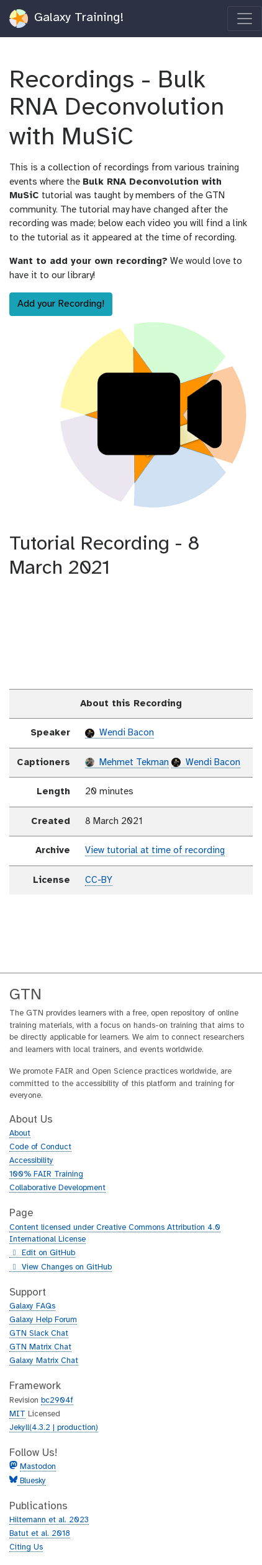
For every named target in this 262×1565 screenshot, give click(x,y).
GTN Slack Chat (38, 1334)
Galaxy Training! (66, 18)
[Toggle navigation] (244, 18)
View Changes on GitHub (60, 1267)
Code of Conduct (40, 1147)
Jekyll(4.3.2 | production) (53, 1428)
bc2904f (57, 1400)
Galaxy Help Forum (43, 1320)
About (19, 1133)
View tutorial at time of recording (155, 851)
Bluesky (31, 1481)
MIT (17, 1414)
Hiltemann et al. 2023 (49, 1520)
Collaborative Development (57, 1188)
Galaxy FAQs (32, 1306)
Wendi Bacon (119, 733)
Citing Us (26, 1547)
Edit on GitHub (42, 1253)
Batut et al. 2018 (39, 1534)
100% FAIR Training (46, 1174)
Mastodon (38, 1467)
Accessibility (31, 1161)
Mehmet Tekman (127, 763)
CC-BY (98, 880)
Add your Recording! (60, 304)
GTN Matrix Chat (40, 1347)
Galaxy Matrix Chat (43, 1361)
